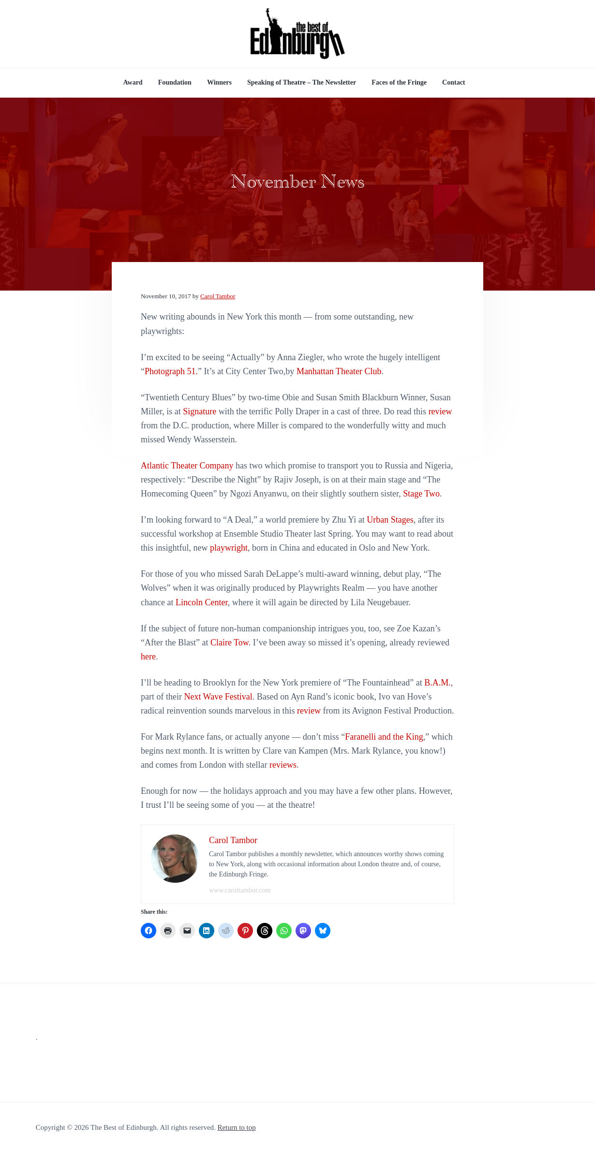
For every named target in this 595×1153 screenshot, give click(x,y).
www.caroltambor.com (239, 890)
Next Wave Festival (218, 696)
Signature (199, 411)
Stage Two (421, 493)
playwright (229, 548)
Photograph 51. (171, 371)
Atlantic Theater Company (187, 465)
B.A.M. (437, 682)
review (440, 411)
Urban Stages (390, 520)
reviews (283, 765)
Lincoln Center (202, 602)
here (148, 656)
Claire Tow (229, 642)
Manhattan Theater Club (339, 371)
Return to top (237, 1127)
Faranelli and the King (384, 737)
